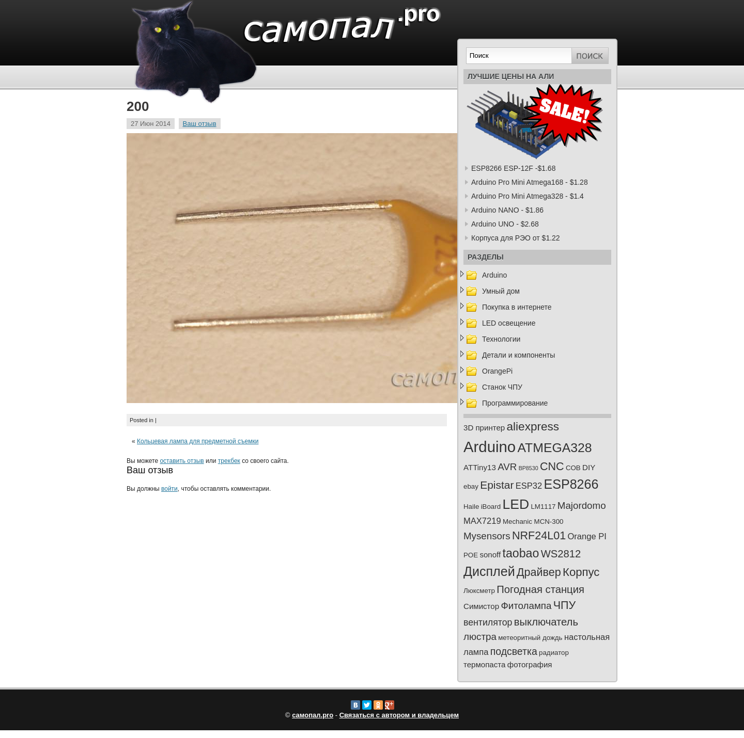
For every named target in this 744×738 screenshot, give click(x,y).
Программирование (515, 403)
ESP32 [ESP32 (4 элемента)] (529, 486)
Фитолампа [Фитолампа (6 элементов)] (526, 605)
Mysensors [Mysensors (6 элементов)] (486, 536)
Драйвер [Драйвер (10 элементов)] (539, 572)
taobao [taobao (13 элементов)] (521, 553)
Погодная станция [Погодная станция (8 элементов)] (540, 589)
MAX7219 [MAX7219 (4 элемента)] (482, 521)
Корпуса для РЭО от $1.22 (515, 238)
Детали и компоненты (518, 355)
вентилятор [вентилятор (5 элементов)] (487, 622)
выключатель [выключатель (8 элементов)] (546, 622)
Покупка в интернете (517, 307)
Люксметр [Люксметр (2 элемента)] (479, 591)
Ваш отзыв (199, 123)
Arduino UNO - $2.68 (505, 224)
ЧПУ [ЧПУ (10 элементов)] (564, 605)
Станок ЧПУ (502, 387)
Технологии (501, 339)
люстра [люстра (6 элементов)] (480, 636)
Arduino (494, 275)
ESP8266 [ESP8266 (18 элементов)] (571, 484)
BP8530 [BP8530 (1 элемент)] (528, 468)
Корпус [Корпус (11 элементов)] (581, 572)
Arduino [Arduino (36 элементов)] (489, 446)
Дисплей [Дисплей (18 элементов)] (489, 571)
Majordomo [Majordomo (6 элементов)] (581, 505)
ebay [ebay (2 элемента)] (470, 486)
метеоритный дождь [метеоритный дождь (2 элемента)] (530, 637)
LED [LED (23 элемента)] (515, 504)
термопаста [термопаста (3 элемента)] (484, 664)
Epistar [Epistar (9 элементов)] (497, 485)
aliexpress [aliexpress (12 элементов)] (533, 426)
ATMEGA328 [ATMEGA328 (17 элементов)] (554, 448)
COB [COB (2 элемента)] (573, 468)
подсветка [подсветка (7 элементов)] (513, 651)
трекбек (229, 460)
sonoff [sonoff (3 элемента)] (490, 554)
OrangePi (497, 371)
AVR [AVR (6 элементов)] (507, 466)
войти (169, 488)
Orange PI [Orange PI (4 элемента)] (586, 536)
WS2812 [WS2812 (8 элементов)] (561, 553)
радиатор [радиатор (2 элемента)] (554, 652)
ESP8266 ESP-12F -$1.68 (513, 168)
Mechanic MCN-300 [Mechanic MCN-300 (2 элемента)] (533, 521)
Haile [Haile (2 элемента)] (471, 506)
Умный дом (501, 291)
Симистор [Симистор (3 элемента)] (481, 606)
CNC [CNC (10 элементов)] (552, 466)
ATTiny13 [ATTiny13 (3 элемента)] (479, 467)
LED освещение (508, 323)
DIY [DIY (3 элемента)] (588, 467)
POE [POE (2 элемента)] (470, 555)
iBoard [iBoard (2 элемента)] (491, 506)
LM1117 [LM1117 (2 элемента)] (543, 506)
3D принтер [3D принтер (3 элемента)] (484, 427)
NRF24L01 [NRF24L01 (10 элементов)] (539, 536)
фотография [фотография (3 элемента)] (529, 664)
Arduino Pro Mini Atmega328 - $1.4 (527, 196)
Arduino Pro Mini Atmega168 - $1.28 (529, 182)
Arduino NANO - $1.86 (507, 210)
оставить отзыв (182, 460)
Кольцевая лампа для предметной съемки (197, 441)
